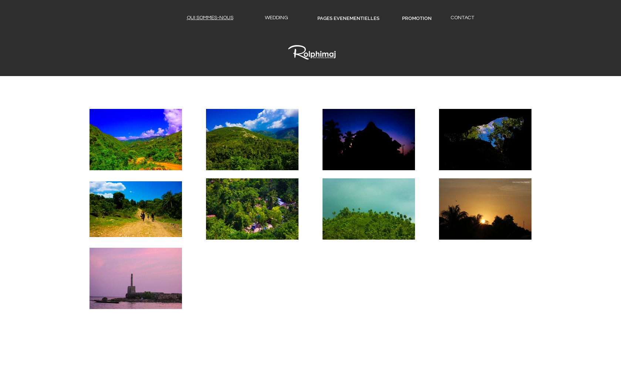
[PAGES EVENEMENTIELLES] (348, 18)
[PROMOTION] (417, 18)
